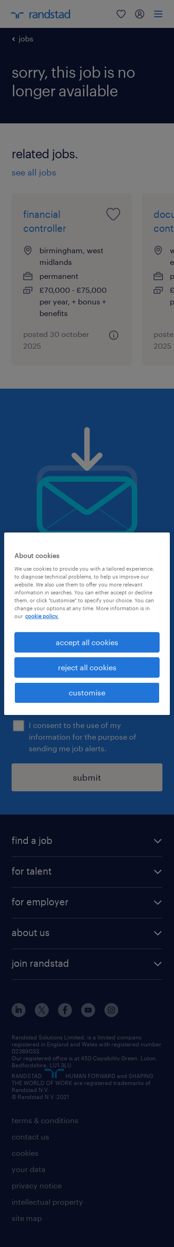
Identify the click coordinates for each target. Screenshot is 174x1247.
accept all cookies (87, 641)
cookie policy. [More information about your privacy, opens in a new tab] (41, 616)
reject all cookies (87, 667)
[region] (86, 623)
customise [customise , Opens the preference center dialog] (87, 692)
